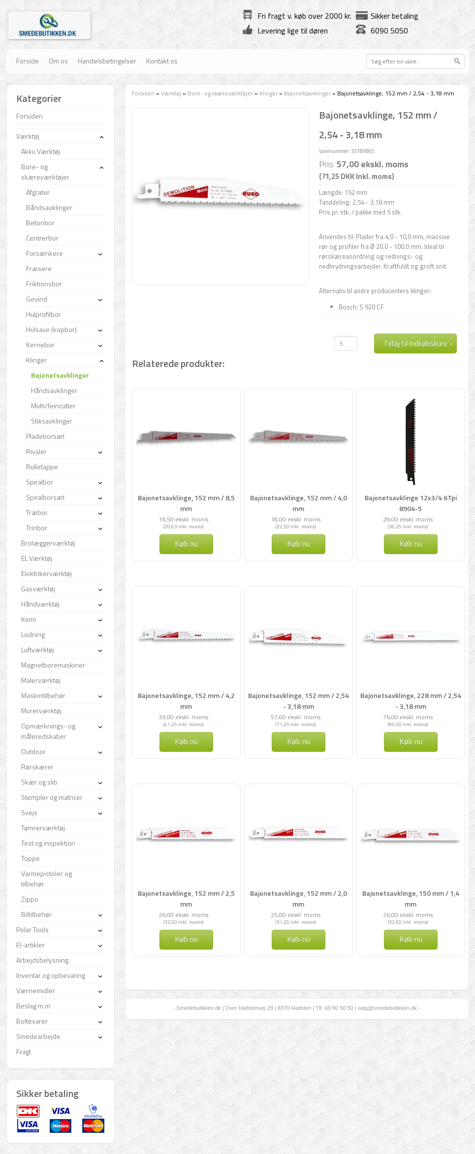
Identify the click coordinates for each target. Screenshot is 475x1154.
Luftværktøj (37, 649)
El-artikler (30, 945)
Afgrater (38, 192)
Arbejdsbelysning (42, 960)
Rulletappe (42, 466)
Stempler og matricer (52, 797)
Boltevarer (32, 1021)
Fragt (23, 1051)
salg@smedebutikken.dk (387, 1008)
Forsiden (143, 93)
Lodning (33, 634)
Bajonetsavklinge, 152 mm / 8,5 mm (186, 503)
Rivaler (36, 451)
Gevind (36, 299)
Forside (27, 61)
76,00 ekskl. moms (408, 717)
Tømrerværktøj (43, 827)
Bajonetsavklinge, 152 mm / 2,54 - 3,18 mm (298, 700)
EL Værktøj (36, 558)
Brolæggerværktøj (48, 543)
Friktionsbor (44, 283)
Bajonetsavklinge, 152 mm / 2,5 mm (186, 898)
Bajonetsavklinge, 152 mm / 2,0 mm (298, 898)
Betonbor (40, 222)
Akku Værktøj (40, 151)
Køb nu (186, 543)
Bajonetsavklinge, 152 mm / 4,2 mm (186, 700)
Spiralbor (39, 482)
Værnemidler (35, 990)
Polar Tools (32, 929)
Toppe (30, 858)
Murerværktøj (41, 710)
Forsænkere (44, 253)
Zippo (29, 899)
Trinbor (36, 527)
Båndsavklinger (49, 207)
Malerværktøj (41, 680)
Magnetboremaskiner (53, 665)
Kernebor (40, 344)
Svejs (29, 812)
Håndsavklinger (54, 390)
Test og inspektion (48, 843)
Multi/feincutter (53, 405)
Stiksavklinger (51, 421)
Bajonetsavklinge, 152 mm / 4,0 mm (298, 503)
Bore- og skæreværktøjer (220, 93)
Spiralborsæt (45, 497)
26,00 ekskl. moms (183, 914)
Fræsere (39, 268)
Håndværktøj (40, 604)
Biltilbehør (36, 914)
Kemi (28, 619)
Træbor (37, 512)
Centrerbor (42, 238)
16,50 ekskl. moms (183, 519)
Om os (58, 61)
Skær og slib (39, 782)
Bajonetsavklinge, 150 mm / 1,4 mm (410, 898)
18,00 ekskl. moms (295, 519)
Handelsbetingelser (107, 61)
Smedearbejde (38, 1036)
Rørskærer (37, 766)
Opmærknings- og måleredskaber (48, 731)
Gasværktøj (38, 588)
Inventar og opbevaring (50, 975)
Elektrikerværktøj (46, 573)
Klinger (268, 93)
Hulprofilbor (43, 314)
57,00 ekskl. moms (295, 717)
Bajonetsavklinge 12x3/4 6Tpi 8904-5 (411, 503)
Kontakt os (162, 61)
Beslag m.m (33, 1006)
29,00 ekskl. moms (408, 519)
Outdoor (33, 751)
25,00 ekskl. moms (295, 914)
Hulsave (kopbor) (51, 329)
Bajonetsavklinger (307, 93)
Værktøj (171, 93)
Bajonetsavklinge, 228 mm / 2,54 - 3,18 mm (410, 700)
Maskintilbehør (43, 695)
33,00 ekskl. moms (183, 717)
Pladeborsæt (45, 436)
